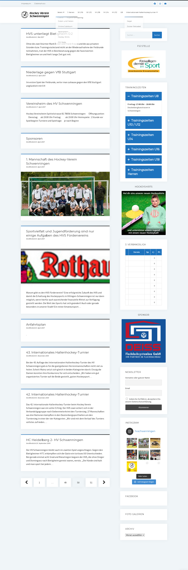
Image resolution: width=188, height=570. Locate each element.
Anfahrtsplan (36, 324)
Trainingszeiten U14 (141, 137)
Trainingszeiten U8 (143, 96)
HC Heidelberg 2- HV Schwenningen (54, 440)
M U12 (114, 12)
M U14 (106, 12)
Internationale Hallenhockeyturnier (141, 12)
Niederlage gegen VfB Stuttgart (51, 72)
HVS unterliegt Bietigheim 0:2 (49, 34)
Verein (60, 12)
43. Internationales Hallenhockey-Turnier (57, 352)
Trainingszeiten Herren (141, 172)
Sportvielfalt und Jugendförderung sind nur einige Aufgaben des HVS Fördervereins (65, 266)
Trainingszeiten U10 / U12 (141, 122)
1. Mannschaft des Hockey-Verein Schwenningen (65, 194)
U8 (121, 12)
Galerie (60, 17)
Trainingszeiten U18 (144, 160)
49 (65, 482)
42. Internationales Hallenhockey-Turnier (57, 394)
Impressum (26, 3)
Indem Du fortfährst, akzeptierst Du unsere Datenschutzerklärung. (142, 400)
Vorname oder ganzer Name (137, 377)
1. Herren (70, 12)
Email (127, 388)
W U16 (80, 12)
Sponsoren (34, 138)
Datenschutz (39, 3)
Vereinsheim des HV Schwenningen (54, 103)
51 (91, 482)
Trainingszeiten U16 (144, 149)
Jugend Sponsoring (75, 17)
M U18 (97, 12)
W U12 (89, 12)
